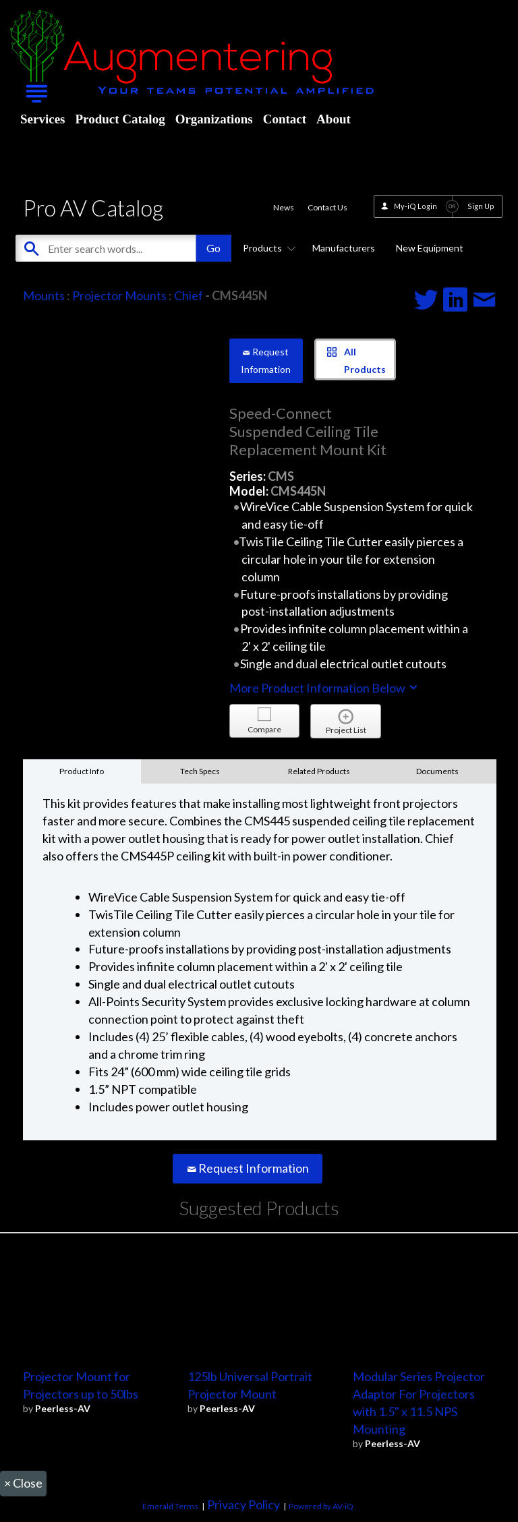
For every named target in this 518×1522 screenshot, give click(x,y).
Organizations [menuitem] (214, 119)
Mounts (44, 295)
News (283, 207)
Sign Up (480, 206)
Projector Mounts (119, 295)
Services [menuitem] (42, 119)
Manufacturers (343, 248)
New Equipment (429, 248)
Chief (188, 295)
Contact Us (327, 207)
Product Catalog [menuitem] (120, 119)
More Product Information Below (324, 687)
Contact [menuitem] (284, 119)
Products (267, 248)
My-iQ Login (415, 206)
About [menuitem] (333, 119)
